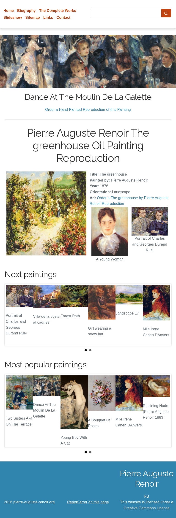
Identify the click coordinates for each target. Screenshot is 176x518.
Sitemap (32, 17)
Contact (64, 17)
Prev (11, 314)
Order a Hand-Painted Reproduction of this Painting (88, 109)
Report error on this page (88, 502)
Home (8, 11)
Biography (26, 11)
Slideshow (12, 17)
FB (146, 496)
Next (164, 314)
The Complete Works (57, 11)
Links (48, 17)
